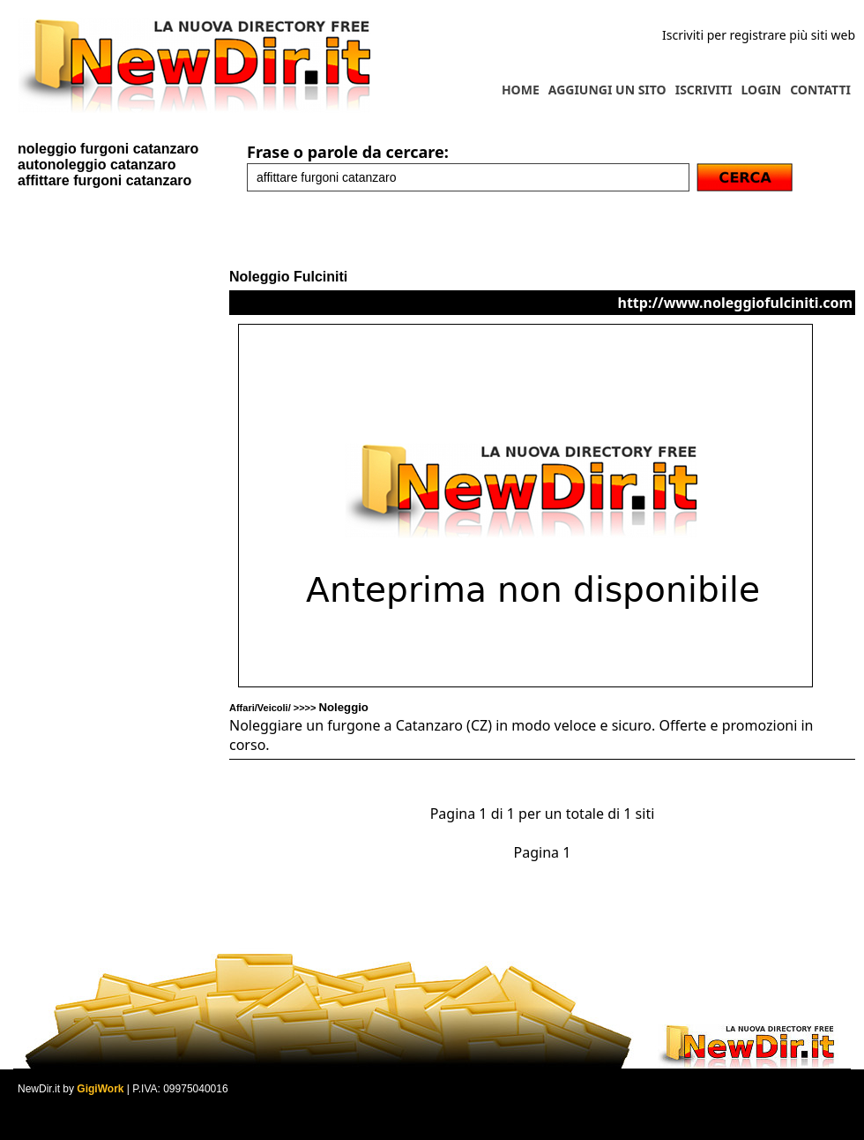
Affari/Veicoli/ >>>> (299, 707)
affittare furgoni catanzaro (104, 180)
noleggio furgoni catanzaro (108, 148)
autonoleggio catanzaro (97, 164)
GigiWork (100, 1089)
